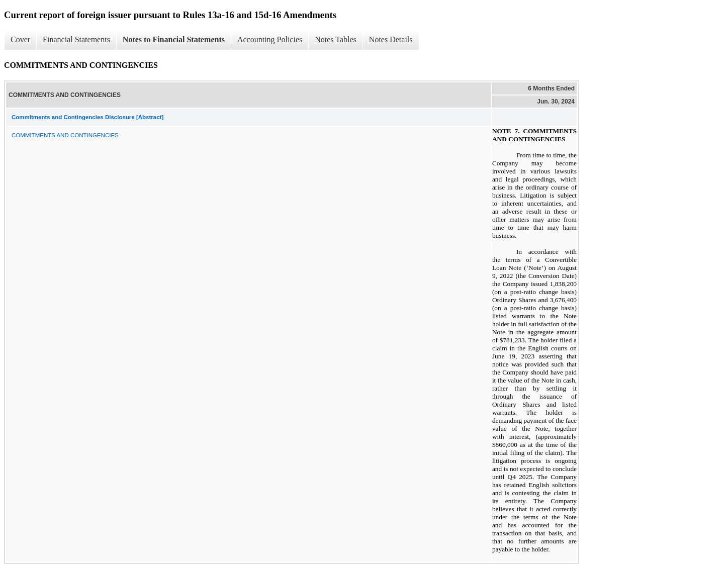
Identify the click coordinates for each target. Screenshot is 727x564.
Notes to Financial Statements (174, 39)
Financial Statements (76, 39)
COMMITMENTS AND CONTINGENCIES (65, 135)
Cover (20, 39)
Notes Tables (335, 39)
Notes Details (391, 39)
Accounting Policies (269, 39)
